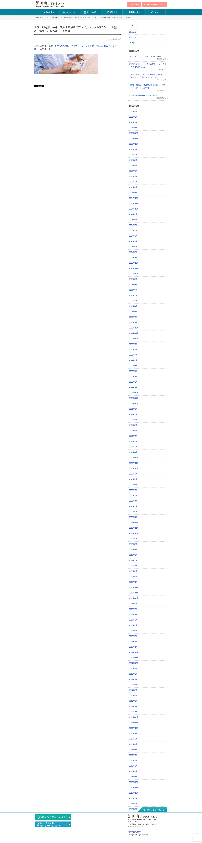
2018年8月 (133, 609)
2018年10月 (134, 598)
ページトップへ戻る (152, 809)
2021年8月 (133, 414)
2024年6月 (133, 230)
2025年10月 (134, 144)
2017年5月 (133, 690)
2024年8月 (133, 220)
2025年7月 (133, 160)
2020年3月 (133, 506)
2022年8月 (133, 349)
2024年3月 (133, 247)
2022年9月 (133, 344)
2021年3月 (133, 441)
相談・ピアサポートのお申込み (53, 817)
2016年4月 (133, 760)
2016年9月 (133, 733)
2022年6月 (133, 360)
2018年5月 (133, 625)
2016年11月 (134, 723)
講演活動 (132, 32)
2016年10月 (134, 728)
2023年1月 (133, 322)
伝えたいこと (47, 12)
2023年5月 (133, 301)
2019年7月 (133, 550)
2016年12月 (134, 717)
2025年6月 (133, 166)
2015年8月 (133, 804)
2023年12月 (134, 263)
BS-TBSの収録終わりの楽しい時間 (143, 95)
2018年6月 (133, 620)
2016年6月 (133, 750)
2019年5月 (133, 560)
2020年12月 (134, 458)
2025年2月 (133, 187)
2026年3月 (133, 117)
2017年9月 (133, 668)
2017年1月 (133, 712)
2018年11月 (134, 593)
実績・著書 (112, 12)
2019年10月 (134, 533)
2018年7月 (133, 614)
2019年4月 (133, 566)
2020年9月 (133, 474)
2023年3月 (133, 312)
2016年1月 (133, 777)
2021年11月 (134, 398)
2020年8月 (133, 479)
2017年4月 (133, 696)
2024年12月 (134, 198)
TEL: (154, 4)
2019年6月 (133, 555)
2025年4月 (133, 176)
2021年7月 (133, 420)
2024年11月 (134, 203)
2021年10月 (134, 404)
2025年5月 (133, 171)
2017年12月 (134, 652)
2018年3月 (133, 636)
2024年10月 (134, 209)
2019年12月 (134, 522)
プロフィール (69, 12)
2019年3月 (133, 571)
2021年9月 (133, 409)
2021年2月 (133, 447)
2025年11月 (134, 139)
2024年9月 (133, 214)
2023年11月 (134, 268)
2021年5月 (133, 431)
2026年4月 (133, 111)
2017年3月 (133, 701)
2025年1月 (133, 193)
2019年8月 (133, 544)
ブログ (154, 12)
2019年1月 (133, 582)
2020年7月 (133, 485)
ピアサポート (134, 37)
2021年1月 (133, 452)
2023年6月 (133, 295)
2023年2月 (133, 317)
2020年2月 (133, 512)
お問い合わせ (134, 4)
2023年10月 (134, 274)
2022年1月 (133, 387)
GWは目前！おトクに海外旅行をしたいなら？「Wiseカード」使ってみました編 (147, 76)
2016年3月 (133, 766)
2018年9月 (133, 604)
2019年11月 (134, 528)
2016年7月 (133, 744)
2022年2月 (133, 382)
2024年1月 (133, 257)
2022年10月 (134, 339)
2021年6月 (133, 425)
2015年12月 (134, 782)
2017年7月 (133, 679)
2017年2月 (133, 706)
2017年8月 (133, 674)
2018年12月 (134, 587)
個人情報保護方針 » (135, 832)
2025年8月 (133, 155)
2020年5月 (133, 495)
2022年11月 (134, 333)
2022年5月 (133, 366)
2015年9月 (133, 798)
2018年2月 (133, 641)
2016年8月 (133, 739)
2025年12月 (134, 133)
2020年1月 (133, 517)
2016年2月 (133, 771)
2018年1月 (133, 647)
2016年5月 (133, 755)
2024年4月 (133, 241)
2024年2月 (133, 252)
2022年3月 (133, 376)
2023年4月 (133, 306)
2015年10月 (134, 793)
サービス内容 (90, 12)
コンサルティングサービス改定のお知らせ (146, 56)
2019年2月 (133, 577)
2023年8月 (133, 285)
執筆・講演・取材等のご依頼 (53, 824)
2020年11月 (134, 463)
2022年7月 (133, 355)
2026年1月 (133, 128)
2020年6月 (133, 490)
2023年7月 (133, 290)
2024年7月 (133, 225)
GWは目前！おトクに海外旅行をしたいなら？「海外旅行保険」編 (147, 65)
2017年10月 (134, 663)
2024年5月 (133, 236)
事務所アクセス (133, 12)
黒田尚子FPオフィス (50, 4)
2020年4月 (133, 501)
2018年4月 (133, 631)
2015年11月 (134, 787)
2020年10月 (134, 468)
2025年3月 (133, 182)
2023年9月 (133, 279)
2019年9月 (133, 539)
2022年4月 (133, 371)
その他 (131, 43)
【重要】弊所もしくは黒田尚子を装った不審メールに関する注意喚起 (147, 86)
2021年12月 (134, 393)
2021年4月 (133, 436)
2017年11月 (134, 658)
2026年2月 (133, 122)
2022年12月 (134, 328)
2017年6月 (133, 685)
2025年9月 (133, 149)
